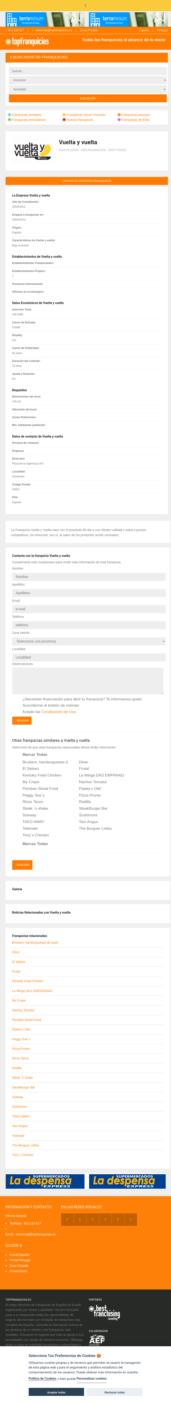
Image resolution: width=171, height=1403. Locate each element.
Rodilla (82, 796)
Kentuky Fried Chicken (39, 770)
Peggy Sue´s (31, 789)
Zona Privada (88, 30)
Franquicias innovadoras (27, 120)
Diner (80, 756)
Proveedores (18, 1264)
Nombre (17, 568)
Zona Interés (21, 629)
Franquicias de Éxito (133, 120)
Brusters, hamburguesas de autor (42, 756)
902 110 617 (15, 30)
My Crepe (28, 776)
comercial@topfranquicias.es (52, 30)
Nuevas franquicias (77, 120)
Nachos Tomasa (90, 776)
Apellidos (18, 583)
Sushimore (85, 809)
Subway (26, 809)
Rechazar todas (115, 1392)
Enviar (22, 715)
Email (16, 598)
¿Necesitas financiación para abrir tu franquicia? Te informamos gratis (79, 693)
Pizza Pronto (87, 789)
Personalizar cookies (91, 1379)
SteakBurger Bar (90, 803)
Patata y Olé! (87, 783)
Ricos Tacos (30, 796)
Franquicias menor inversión (84, 115)
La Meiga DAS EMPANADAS (98, 770)
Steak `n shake (32, 803)
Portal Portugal (20, 1253)
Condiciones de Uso (58, 706)
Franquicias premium (134, 115)
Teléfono (18, 614)
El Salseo (28, 763)
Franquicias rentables (25, 115)
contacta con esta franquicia (86, 180)
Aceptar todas (56, 1392)
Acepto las (46, 706)
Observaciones (22, 658)
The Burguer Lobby (92, 823)
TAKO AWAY (30, 816)
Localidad (19, 644)
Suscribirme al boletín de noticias (48, 700)
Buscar (87, 98)
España (144, 30)
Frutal (81, 763)
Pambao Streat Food (37, 783)
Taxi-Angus (85, 816)
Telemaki (27, 823)
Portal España (19, 1248)
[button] (87, 57)
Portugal (162, 30)
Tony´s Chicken (33, 829)
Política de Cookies (42, 1379)
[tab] (87, 57)
